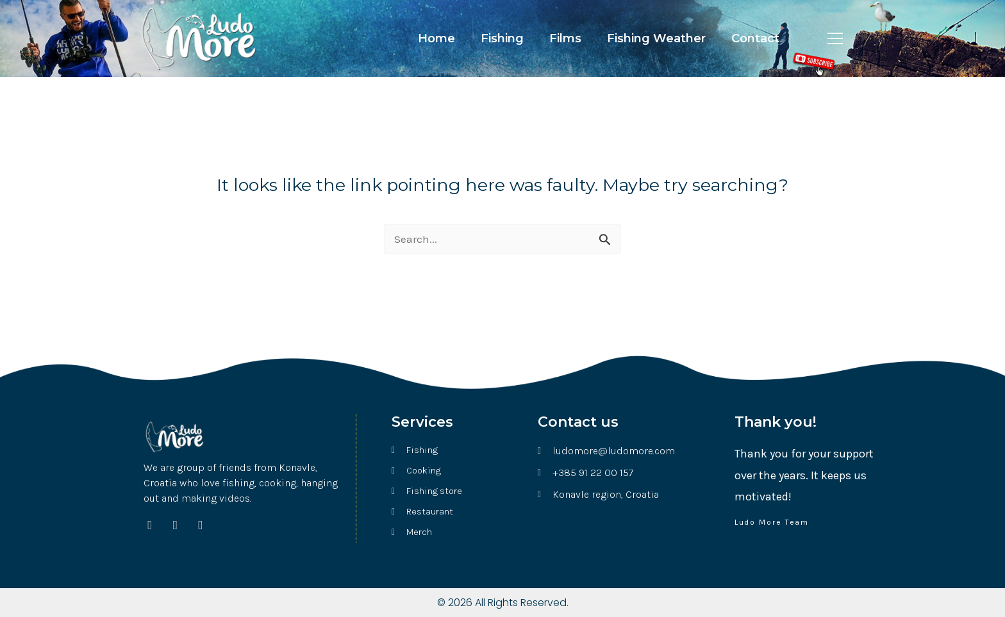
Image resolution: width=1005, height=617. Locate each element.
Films (565, 38)
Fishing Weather (656, 38)
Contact (755, 38)
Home (436, 38)
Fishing (502, 38)
